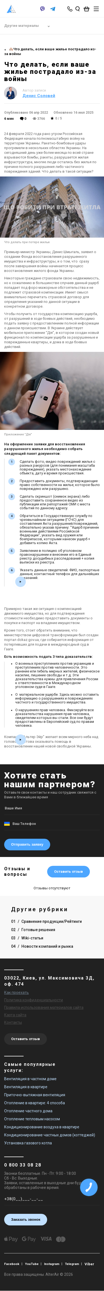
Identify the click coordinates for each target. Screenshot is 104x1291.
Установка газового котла (28, 1143)
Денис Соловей (38, 95)
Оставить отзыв (68, 871)
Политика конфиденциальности (33, 1000)
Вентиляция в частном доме (30, 1079)
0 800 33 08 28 (22, 1165)
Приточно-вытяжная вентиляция (34, 1095)
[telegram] (53, 11)
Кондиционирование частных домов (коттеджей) (49, 1135)
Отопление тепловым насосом (32, 1119)
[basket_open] (88, 9)
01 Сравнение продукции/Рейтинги (46, 921)
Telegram (75, 1264)
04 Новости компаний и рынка (42, 946)
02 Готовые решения (33, 930)
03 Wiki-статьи (27, 938)
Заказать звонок (25, 1219)
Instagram (54, 1264)
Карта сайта (15, 1015)
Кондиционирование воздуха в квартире (41, 1127)
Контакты (13, 1022)
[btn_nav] (96, 9)
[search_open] (77, 9)
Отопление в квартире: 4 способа (34, 1103)
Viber (93, 1264)
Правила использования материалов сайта (43, 1007)
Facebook (12, 1264)
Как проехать (16, 992)
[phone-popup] (70, 9)
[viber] (42, 11)
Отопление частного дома (28, 1111)
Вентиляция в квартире (25, 1087)
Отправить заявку (27, 844)
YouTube (33, 1264)
